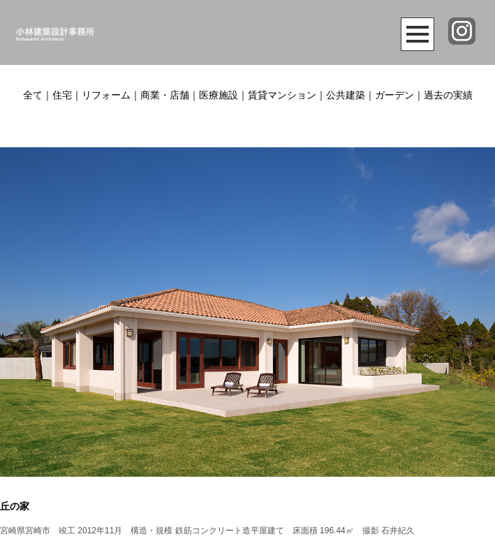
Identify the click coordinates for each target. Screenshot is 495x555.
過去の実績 (448, 95)
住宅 (62, 95)
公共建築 (345, 95)
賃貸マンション (282, 95)
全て (33, 95)
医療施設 (218, 95)
